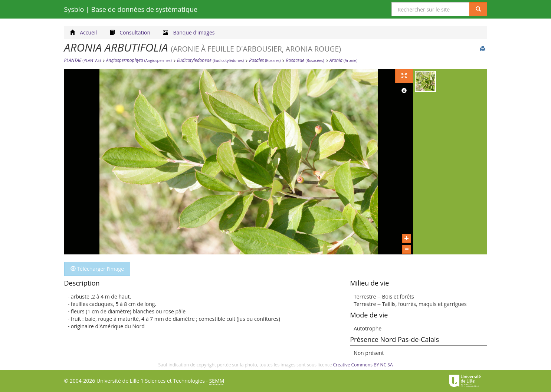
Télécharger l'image (97, 268)
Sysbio (131, 9)
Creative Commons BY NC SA (363, 365)
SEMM (216, 380)
